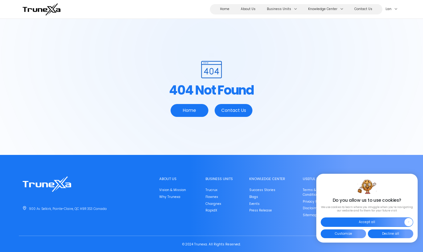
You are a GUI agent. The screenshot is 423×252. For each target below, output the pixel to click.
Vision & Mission (172, 190)
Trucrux (211, 190)
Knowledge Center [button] (325, 9)
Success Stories (262, 190)
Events (254, 204)
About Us (248, 9)
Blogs (253, 197)
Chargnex (213, 204)
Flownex (212, 197)
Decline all (390, 234)
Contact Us (363, 9)
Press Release (260, 210)
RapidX (211, 210)
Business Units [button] (282, 9)
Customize (343, 234)
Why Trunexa (169, 197)
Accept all (386, 222)
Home (224, 9)
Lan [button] (391, 9)
